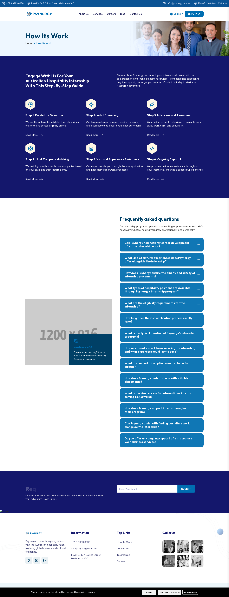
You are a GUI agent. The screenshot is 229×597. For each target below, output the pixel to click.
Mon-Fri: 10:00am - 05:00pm (212, 3)
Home (28, 43)
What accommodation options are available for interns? (157, 367)
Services (98, 13)
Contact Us (136, 13)
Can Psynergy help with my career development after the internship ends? (157, 247)
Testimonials (123, 554)
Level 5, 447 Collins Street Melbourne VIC (52, 3)
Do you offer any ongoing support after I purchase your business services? (158, 442)
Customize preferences (169, 592)
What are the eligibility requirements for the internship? (155, 307)
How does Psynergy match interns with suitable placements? (156, 382)
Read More (34, 135)
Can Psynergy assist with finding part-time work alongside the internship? (157, 427)
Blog (122, 13)
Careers (111, 13)
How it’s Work (124, 542)
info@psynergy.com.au (178, 3)
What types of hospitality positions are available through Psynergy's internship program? (157, 292)
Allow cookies (190, 592)
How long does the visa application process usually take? (158, 322)
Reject (149, 592)
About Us (83, 13)
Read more (94, 135)
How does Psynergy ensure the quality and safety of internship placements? (160, 277)
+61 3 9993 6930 (15, 3)
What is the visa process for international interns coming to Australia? (158, 397)
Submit (186, 488)
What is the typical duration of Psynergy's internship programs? (160, 337)
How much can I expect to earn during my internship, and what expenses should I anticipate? (160, 352)
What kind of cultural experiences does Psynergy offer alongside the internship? (158, 262)
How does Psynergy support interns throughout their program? (157, 412)
